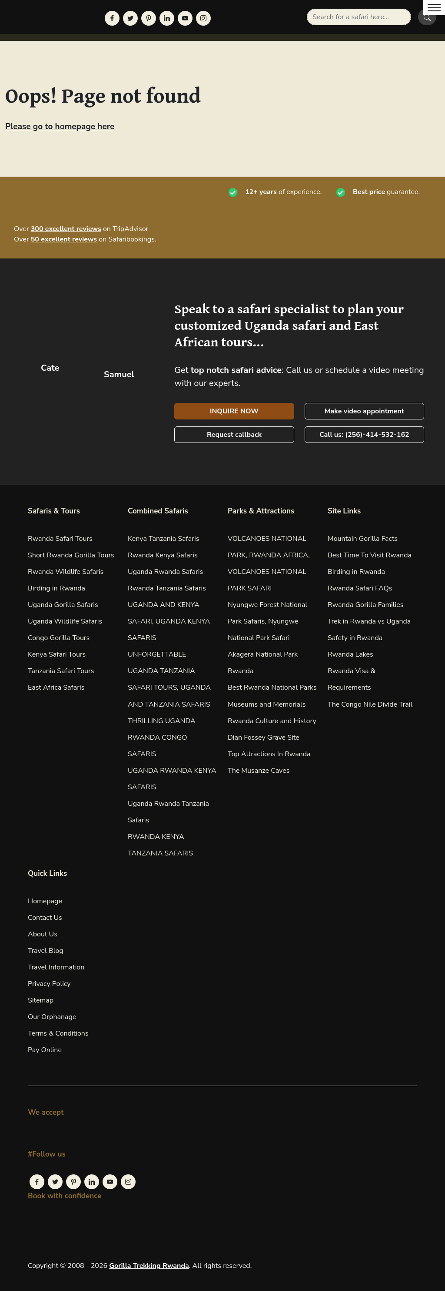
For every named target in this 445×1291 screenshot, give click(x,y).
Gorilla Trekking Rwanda (149, 1266)
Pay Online (45, 1050)
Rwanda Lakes (350, 654)
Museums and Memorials (267, 704)
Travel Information (56, 967)
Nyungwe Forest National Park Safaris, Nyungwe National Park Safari (267, 621)
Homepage (45, 901)
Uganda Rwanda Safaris (165, 572)
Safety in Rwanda (355, 638)
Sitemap (40, 1000)
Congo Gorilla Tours (59, 638)
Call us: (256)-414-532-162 (364, 434)
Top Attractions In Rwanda (269, 754)
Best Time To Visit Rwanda (370, 555)
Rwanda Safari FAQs (360, 588)
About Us (42, 934)
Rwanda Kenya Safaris (163, 555)
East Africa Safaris (56, 687)
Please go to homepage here (59, 126)
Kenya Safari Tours (57, 654)
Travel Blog (45, 951)
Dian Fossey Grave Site (263, 737)
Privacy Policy (49, 984)
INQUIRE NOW (234, 411)
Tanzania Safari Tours (61, 671)
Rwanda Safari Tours (60, 538)
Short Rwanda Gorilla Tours (71, 555)
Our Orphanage (52, 1017)
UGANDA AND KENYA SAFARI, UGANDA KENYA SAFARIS (169, 621)
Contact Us (45, 917)
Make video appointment (364, 411)
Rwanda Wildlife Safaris (65, 572)
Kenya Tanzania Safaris (163, 538)
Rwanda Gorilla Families (366, 605)
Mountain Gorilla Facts (363, 538)
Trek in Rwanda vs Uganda (369, 621)
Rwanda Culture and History (272, 721)
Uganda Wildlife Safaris (65, 621)
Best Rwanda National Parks (272, 687)
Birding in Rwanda (56, 588)
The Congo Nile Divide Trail (370, 704)
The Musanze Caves (258, 770)
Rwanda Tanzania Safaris (167, 588)
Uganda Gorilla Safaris (63, 605)
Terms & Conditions (58, 1033)
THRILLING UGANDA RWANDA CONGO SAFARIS (162, 737)
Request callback (234, 434)
